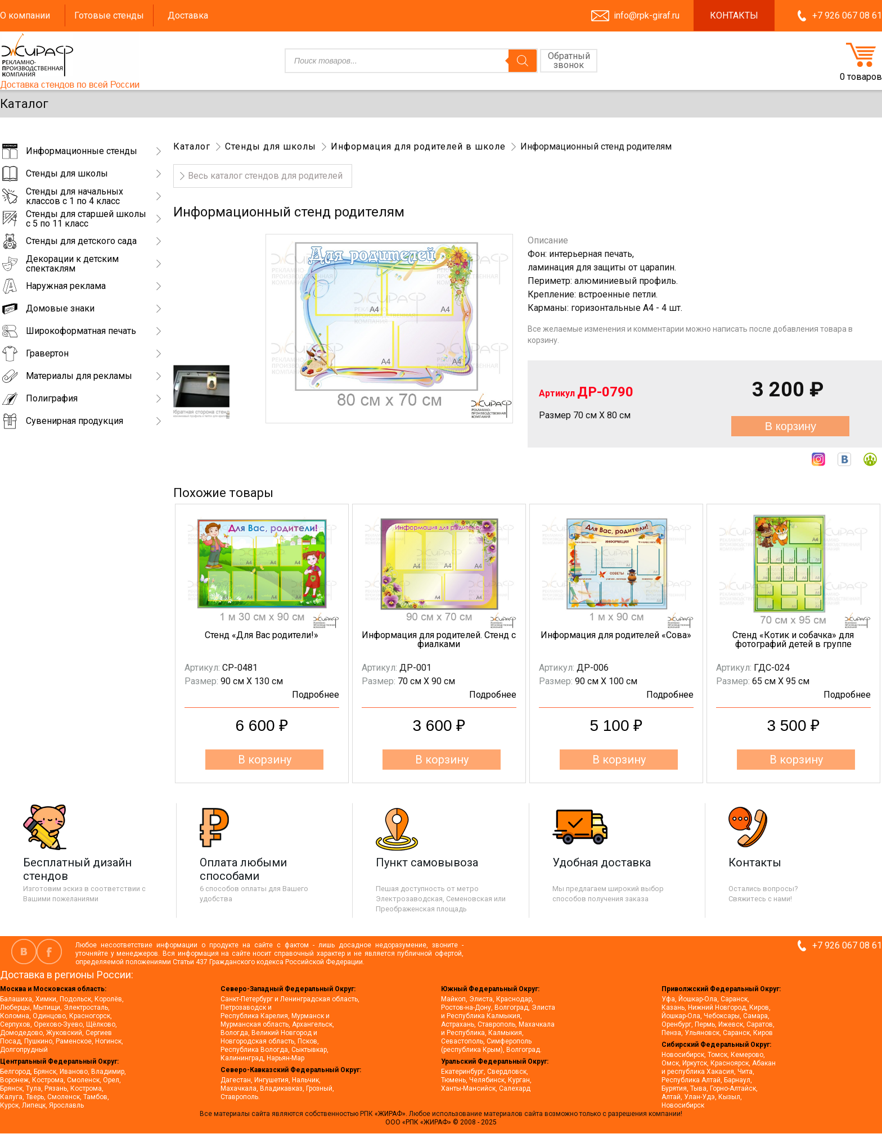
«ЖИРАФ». (392, 1114)
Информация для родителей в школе (418, 146)
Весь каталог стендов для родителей (265, 175)
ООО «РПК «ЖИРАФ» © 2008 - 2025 (441, 1122)
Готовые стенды (109, 15)
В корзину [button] (264, 759)
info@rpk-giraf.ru (647, 15)
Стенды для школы (270, 146)
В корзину (790, 426)
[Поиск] (522, 60)
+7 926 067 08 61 (847, 15)
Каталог (191, 146)
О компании (25, 15)
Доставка (188, 15)
